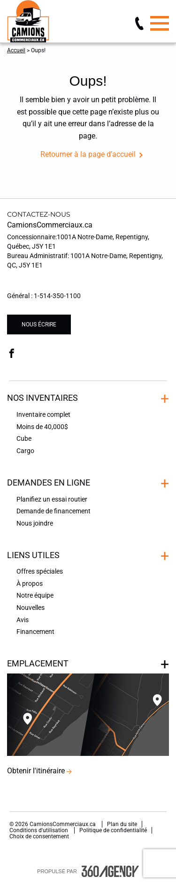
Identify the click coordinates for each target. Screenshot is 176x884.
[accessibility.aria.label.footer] (110, 871)
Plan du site (122, 824)
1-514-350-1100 (57, 296)
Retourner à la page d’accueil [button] (88, 154)
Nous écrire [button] (39, 324)
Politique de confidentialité (113, 830)
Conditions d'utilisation (39, 830)
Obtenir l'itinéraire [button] (36, 770)
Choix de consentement (39, 836)
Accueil (16, 50)
